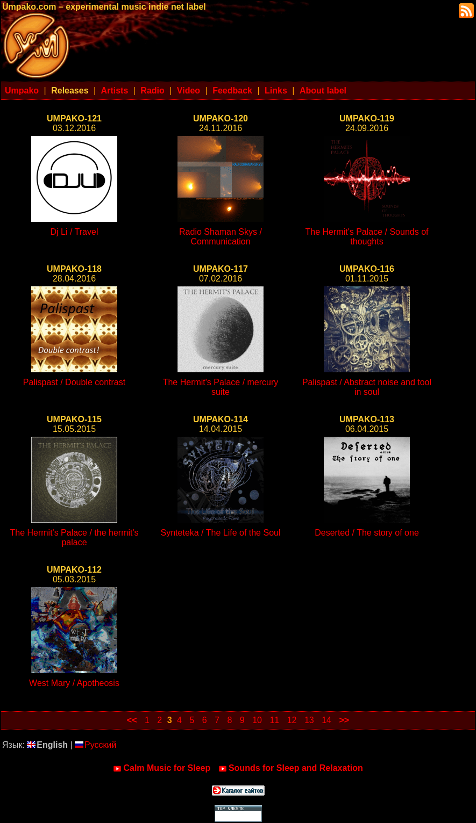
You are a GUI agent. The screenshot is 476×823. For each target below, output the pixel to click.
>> (344, 720)
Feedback (232, 90)
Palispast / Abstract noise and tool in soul (366, 387)
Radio (152, 90)
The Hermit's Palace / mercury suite (221, 387)
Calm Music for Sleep (161, 768)
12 (292, 720)
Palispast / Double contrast (74, 382)
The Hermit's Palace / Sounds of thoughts (367, 236)
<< (132, 720)
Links (276, 90)
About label (323, 90)
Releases (69, 90)
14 (326, 720)
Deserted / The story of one (367, 532)
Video (188, 90)
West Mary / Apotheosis (74, 683)
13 (309, 720)
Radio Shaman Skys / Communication (220, 236)
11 (274, 720)
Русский (95, 744)
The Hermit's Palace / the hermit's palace (74, 537)
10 (257, 720)
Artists (115, 90)
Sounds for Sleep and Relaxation (290, 768)
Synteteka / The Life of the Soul (221, 532)
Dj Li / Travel (74, 231)
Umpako (22, 90)
